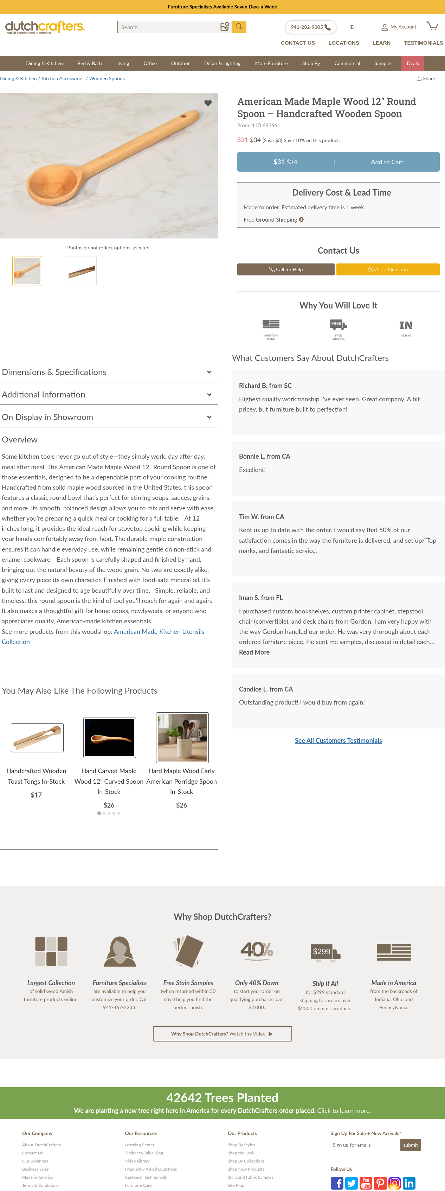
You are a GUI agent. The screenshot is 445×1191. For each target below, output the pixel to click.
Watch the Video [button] (222, 1033)
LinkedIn (409, 1183)
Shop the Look (241, 1152)
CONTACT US (298, 43)
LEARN (382, 43)
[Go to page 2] (104, 813)
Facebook (337, 1183)
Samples (384, 63)
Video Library (137, 1161)
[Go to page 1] (99, 813)
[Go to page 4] (113, 813)
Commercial (347, 63)
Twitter (351, 1183)
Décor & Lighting (222, 63)
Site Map (236, 1185)
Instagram (394, 1183)
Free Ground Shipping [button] (274, 219)
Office (150, 63)
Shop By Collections (246, 1161)
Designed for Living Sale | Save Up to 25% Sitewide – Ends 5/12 (222, 6)
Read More (254, 652)
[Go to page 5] (118, 813)
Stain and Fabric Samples (250, 1177)
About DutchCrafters (41, 1144)
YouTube (366, 1183)
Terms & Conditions (40, 1185)
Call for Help (286, 269)
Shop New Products (246, 1169)
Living (122, 63)
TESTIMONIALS (423, 43)
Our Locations (35, 1161)
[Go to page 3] (109, 813)
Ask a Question (388, 269)
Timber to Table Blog (144, 1152)
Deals (413, 63)
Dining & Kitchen (44, 63)
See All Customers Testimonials (338, 740)
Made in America (37, 1177)
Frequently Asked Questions (151, 1169)
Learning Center (140, 1144)
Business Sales (35, 1169)
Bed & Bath (89, 63)
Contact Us (32, 1152)
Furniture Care (138, 1185)
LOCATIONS (343, 43)
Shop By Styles (241, 1144)
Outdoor (180, 63)
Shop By (311, 63)
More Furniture (271, 63)
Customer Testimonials (146, 1177)
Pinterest (380, 1183)
